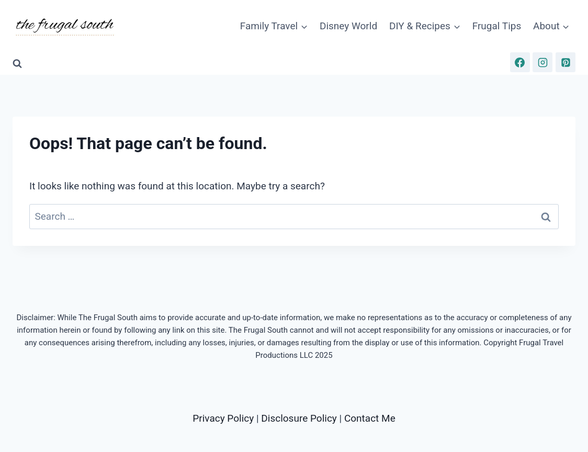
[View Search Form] (17, 64)
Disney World (348, 26)
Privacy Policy (223, 418)
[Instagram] (542, 62)
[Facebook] (520, 62)
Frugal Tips (497, 26)
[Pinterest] (565, 62)
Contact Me (369, 418)
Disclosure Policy (299, 418)
